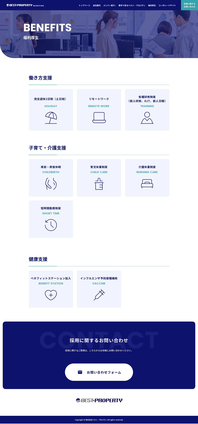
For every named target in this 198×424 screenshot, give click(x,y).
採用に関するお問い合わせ (189, 5)
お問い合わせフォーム (99, 372)
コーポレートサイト (167, 5)
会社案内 (97, 5)
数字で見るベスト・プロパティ (132, 5)
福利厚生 (152, 5)
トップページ (84, 5)
